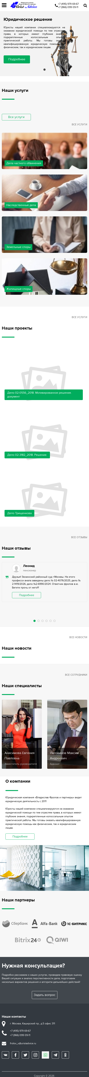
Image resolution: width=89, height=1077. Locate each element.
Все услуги (16, 117)
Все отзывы (79, 537)
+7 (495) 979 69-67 (68, 3)
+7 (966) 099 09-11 (68, 7)
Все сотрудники (76, 674)
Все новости (78, 637)
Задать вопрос (44, 995)
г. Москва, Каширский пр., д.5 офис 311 (32, 1023)
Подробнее (16, 59)
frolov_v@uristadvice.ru (23, 1043)
